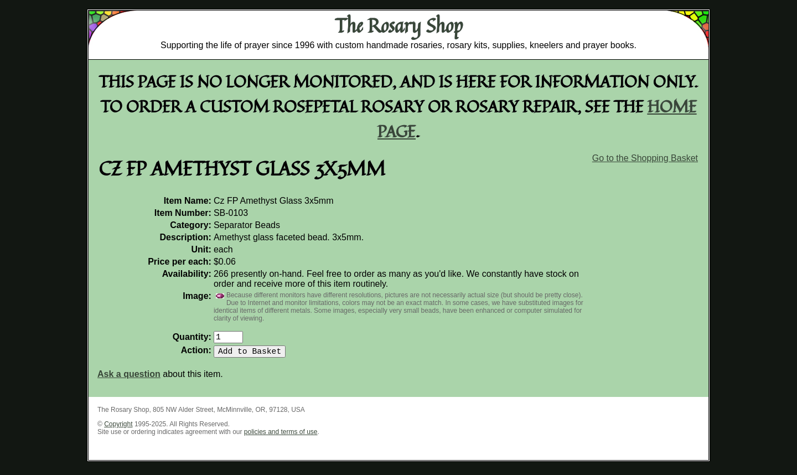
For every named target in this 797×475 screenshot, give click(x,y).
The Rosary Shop (399, 25)
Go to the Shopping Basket (645, 158)
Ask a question (129, 378)
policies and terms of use (281, 436)
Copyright (118, 428)
